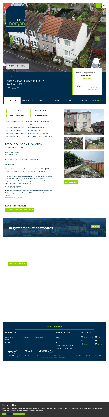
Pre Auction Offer (17, 115)
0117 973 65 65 (39, 337)
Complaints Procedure (69, 356)
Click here (55, 306)
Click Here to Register (17, 264)
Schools (9, 210)
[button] (10, 37)
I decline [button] (9, 414)
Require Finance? (41, 115)
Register (95, 226)
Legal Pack (17, 111)
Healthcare (28, 210)
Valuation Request (54, 327)
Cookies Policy (32, 356)
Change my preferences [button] (18, 414)
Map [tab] (40, 100)
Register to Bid (41, 111)
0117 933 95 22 (39, 340)
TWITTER (98, 344)
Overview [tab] (12, 100)
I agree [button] (4, 414)
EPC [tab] (70, 100)
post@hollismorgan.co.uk (42, 342)
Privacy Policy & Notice (56, 356)
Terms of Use (24, 356)
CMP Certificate (81, 356)
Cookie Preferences (43, 356)
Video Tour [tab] (83, 100)
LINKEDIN (98, 337)
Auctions (84, 344)
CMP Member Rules (92, 356)
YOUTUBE (98, 340)
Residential (87, 337)
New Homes (85, 340)
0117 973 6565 (83, 75)
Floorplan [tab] (55, 100)
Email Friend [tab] (27, 100)
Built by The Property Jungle (60, 357)
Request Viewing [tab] (97, 100)
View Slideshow (17, 66)
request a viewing (84, 78)
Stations (18, 210)
